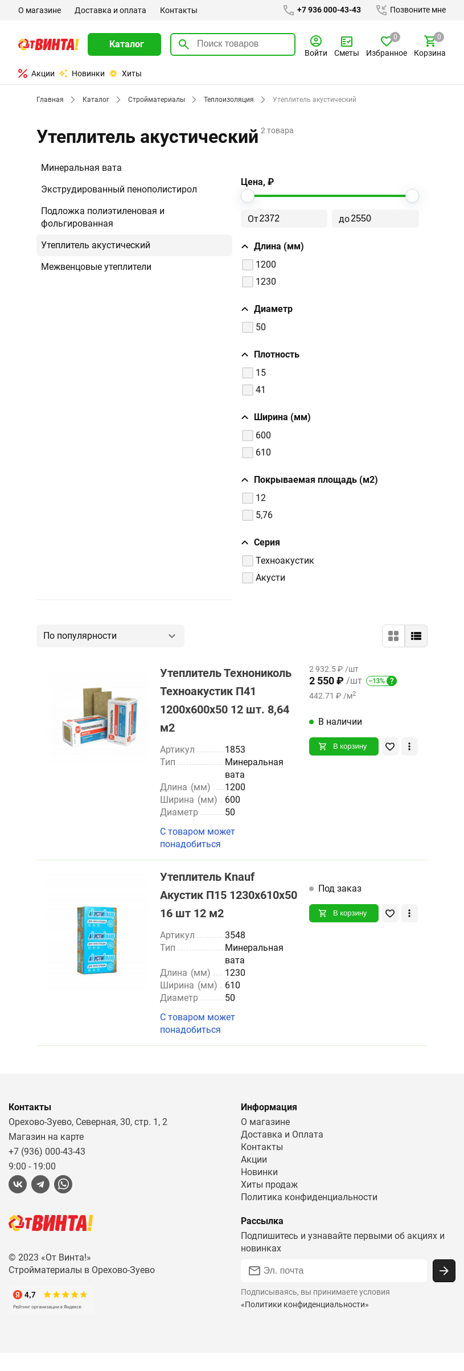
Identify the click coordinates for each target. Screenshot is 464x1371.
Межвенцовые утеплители (97, 266)
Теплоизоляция (226, 100)
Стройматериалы (154, 100)
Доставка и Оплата (282, 1152)
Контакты (177, 10)
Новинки (82, 73)
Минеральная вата (81, 167)
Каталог (94, 100)
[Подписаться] (444, 1289)
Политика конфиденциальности (309, 1215)
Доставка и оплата (110, 10)
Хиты (125, 73)
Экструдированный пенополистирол (119, 189)
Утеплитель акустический (96, 245)
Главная (49, 100)
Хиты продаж (269, 1202)
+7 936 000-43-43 (319, 10)
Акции (36, 73)
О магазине (39, 10)
